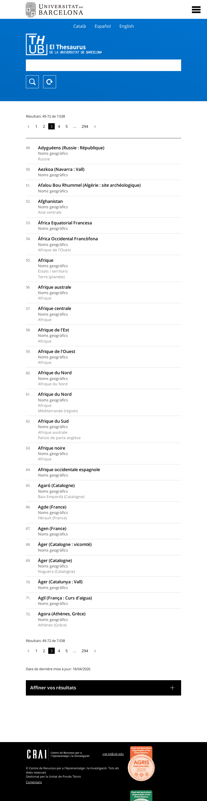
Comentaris (34, 782)
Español (103, 26)
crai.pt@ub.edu (113, 754)
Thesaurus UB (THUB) (80, 44)
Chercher (32, 81)
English (126, 26)
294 (85, 126)
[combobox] (103, 65)
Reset (49, 81)
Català (79, 26)
